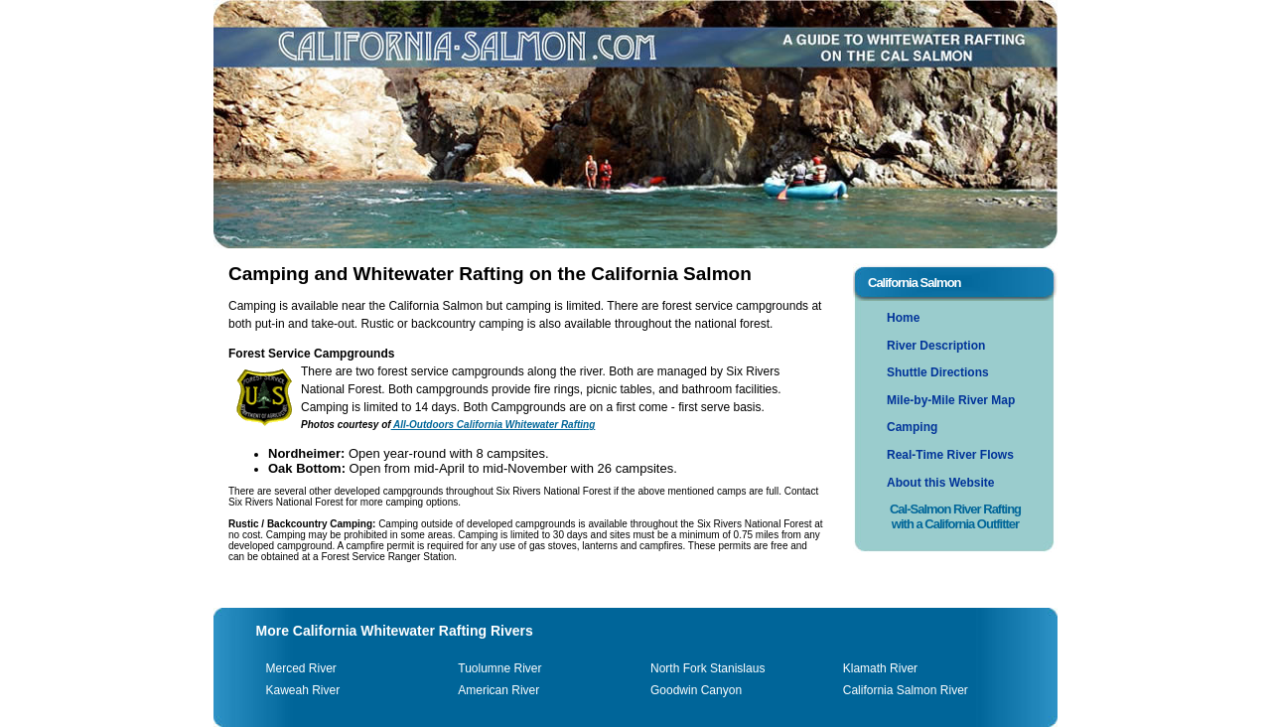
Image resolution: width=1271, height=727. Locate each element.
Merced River (301, 668)
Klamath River (880, 668)
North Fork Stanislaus (707, 668)
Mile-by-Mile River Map (951, 400)
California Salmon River (905, 690)
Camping (912, 427)
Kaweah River (303, 690)
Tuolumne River (499, 668)
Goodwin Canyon (696, 690)
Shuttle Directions (938, 372)
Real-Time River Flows (950, 455)
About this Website (940, 483)
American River (498, 690)
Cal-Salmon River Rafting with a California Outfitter (955, 516)
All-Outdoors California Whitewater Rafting (493, 424)
